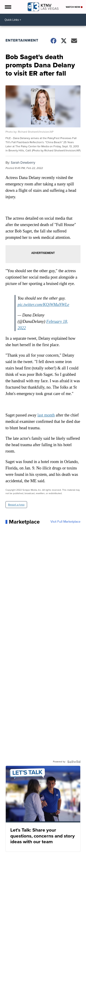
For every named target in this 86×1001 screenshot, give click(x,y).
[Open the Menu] (7, 7)
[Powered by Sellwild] (73, 761)
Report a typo (16, 505)
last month (46, 415)
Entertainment (22, 40)
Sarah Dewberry (23, 162)
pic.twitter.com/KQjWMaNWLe (43, 304)
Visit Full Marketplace (65, 521)
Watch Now (74, 7)
